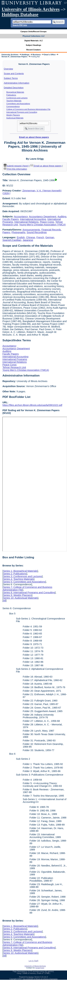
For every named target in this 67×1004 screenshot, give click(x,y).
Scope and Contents (14, 73)
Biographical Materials (15, 92)
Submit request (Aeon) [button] (16, 165)
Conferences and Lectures (17, 98)
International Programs (14, 359)
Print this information (15, 169)
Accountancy (21, 216)
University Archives (9, 55)
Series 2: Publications (14, 573)
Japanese (28, 240)
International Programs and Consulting (21, 112)
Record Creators (33, 50)
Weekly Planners (13, 115)
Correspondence (13, 106)
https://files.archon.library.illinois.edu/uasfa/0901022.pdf (32, 405)
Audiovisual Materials (15, 118)
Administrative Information (16, 83)
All (4, 600)
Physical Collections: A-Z (33, 36)
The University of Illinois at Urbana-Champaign (40, 979)
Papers (6, 232)
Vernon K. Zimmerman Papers (14, 57)
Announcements (31, 229)
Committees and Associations (18, 104)
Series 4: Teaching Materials (18, 579)
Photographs (18, 232)
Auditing (62, 216)
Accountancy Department (42, 216)
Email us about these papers (34, 137)
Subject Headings (33, 45)
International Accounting (33, 219)
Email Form (40, 968)
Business (37, 55)
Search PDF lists (20, 25)
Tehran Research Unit (14, 367)
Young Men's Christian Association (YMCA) (42, 224)
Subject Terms (11, 78)
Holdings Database (20, 14)
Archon (31, 977)
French (40, 237)
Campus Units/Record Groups (33, 31)
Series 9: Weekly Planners (17, 595)
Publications (11, 95)
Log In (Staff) (33, 961)
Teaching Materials (13, 101)
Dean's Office (49, 55)
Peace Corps (47, 222)
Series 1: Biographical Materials (20, 571)
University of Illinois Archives (31, 9)
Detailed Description (14, 87)
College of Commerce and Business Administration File (28, 109)
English (21, 237)
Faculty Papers (10, 219)
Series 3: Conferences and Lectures (22, 576)
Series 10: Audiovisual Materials (20, 598)
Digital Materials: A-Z (34, 41)
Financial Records (51, 229)
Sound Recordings (37, 232)
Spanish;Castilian (11, 240)
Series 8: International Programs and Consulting (29, 592)
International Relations (26, 222)
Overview (8, 69)
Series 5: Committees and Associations (24, 581)
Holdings (25, 55)
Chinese (30, 237)
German (49, 237)
